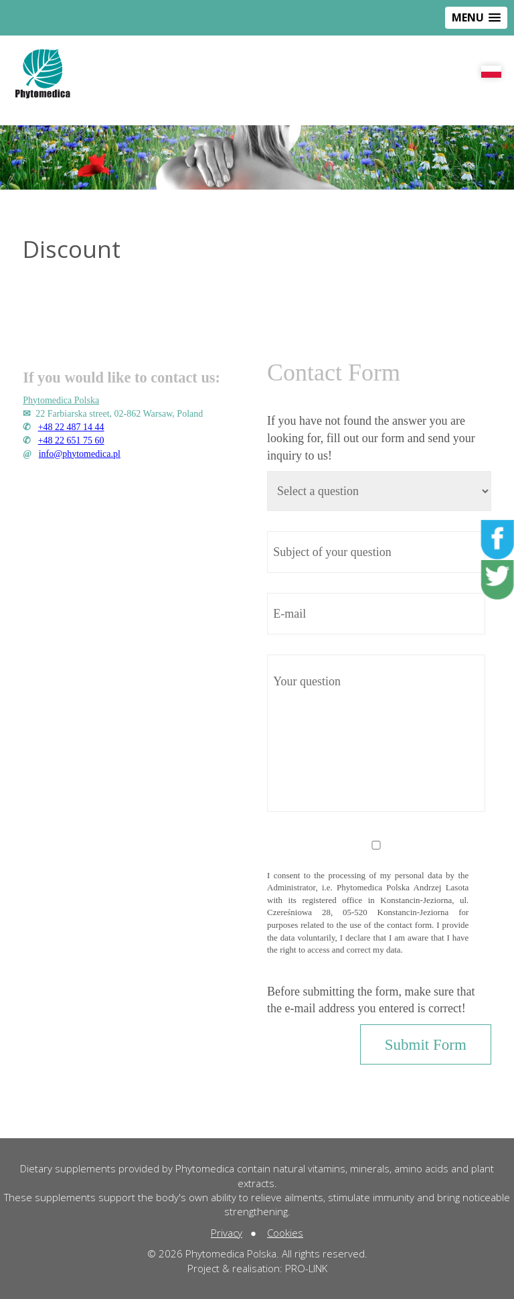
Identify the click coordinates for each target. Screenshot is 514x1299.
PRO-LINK (306, 1268)
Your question (376, 733)
